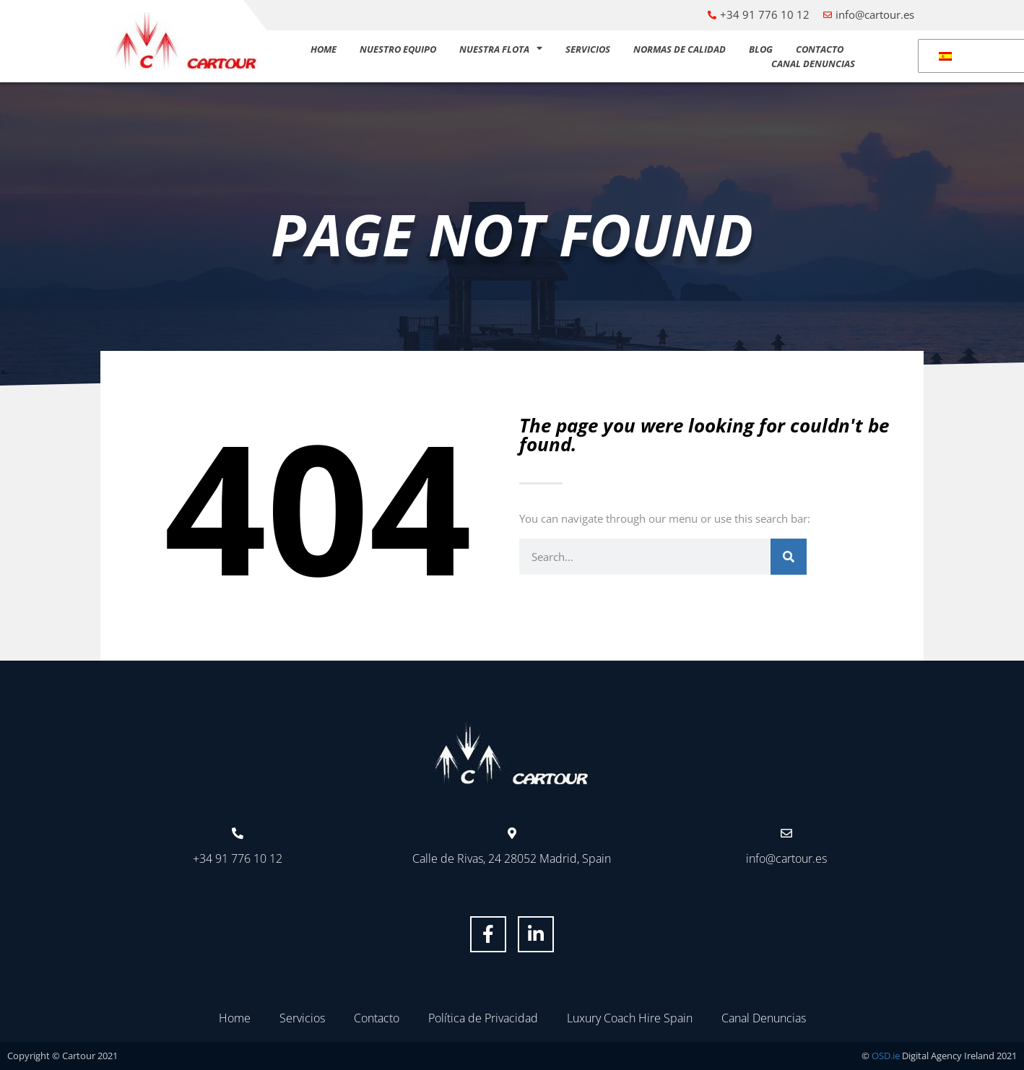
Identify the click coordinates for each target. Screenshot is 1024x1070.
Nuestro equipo (398, 49)
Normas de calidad (679, 49)
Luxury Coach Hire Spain (630, 1018)
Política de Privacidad (483, 1018)
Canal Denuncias (813, 63)
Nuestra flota (500, 49)
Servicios (587, 49)
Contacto (819, 49)
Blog (761, 49)
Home (324, 49)
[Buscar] (789, 557)
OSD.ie (886, 1055)
